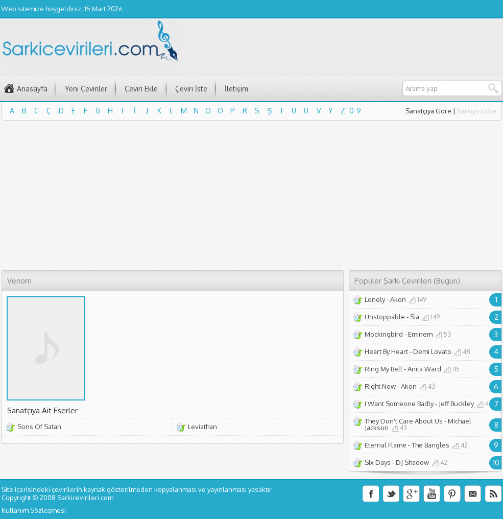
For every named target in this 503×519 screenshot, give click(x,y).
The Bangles (430, 445)
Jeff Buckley (456, 403)
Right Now (380, 386)
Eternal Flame (385, 445)
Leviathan (202, 426)
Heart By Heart (386, 351)
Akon (398, 299)
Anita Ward (424, 369)
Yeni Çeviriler (86, 88)
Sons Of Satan (39, 426)
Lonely (375, 299)
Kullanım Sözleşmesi (34, 510)
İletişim (236, 88)
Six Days (378, 462)
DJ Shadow (412, 462)
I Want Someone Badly (399, 403)
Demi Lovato (432, 351)
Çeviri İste (191, 88)
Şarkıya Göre (476, 111)
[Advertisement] (195, 197)
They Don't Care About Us (404, 421)
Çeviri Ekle (141, 88)
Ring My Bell (383, 369)
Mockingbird (384, 334)
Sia (414, 317)
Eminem (420, 334)
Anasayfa (32, 88)
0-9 (355, 110)
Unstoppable (385, 317)
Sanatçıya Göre (428, 111)
